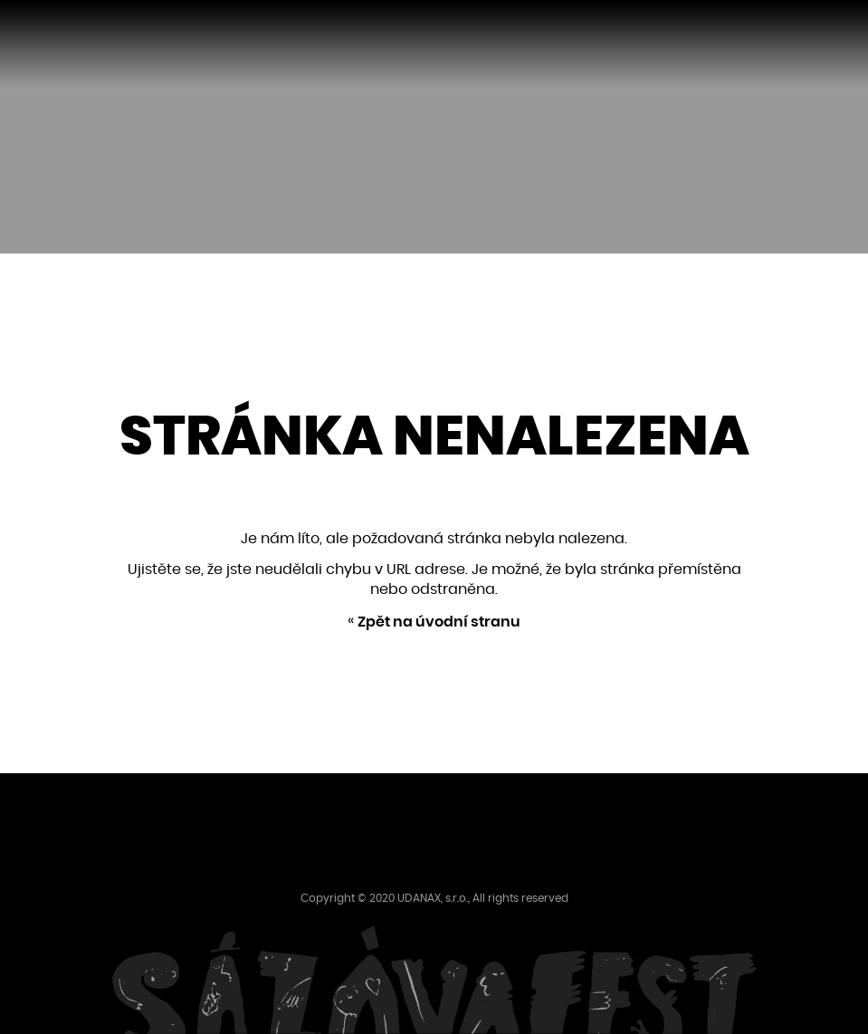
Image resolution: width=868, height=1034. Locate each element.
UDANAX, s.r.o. (432, 898)
